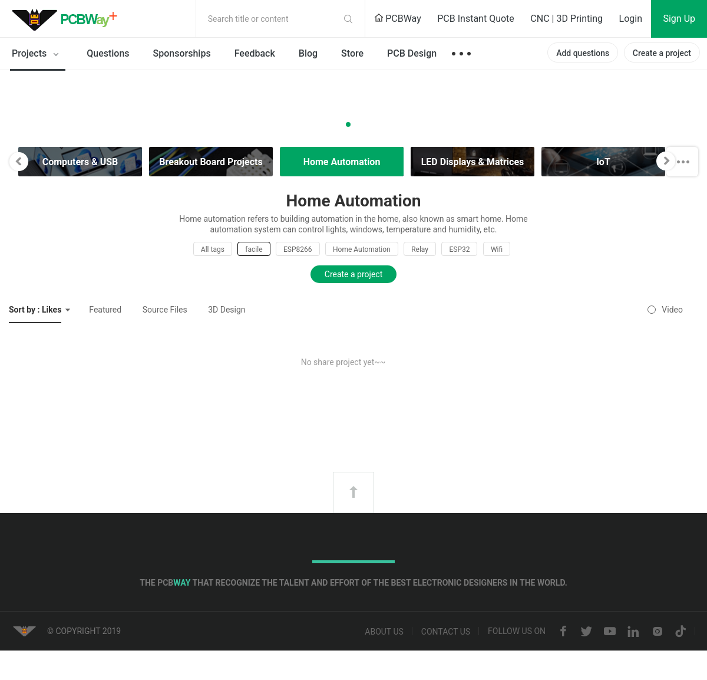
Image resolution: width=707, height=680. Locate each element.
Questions (108, 53)
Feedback (254, 53)
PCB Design (412, 53)
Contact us (445, 631)
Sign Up (679, 18)
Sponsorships (182, 53)
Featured (105, 309)
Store (352, 53)
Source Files (165, 309)
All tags (212, 249)
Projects (37, 54)
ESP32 (459, 249)
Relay (419, 249)
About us (384, 631)
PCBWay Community (68, 19)
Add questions (582, 53)
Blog (308, 53)
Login (630, 18)
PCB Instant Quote (475, 18)
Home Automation (362, 249)
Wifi (497, 249)
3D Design (226, 309)
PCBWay (397, 18)
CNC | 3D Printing (566, 18)
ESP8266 (297, 249)
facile (253, 249)
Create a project (662, 53)
